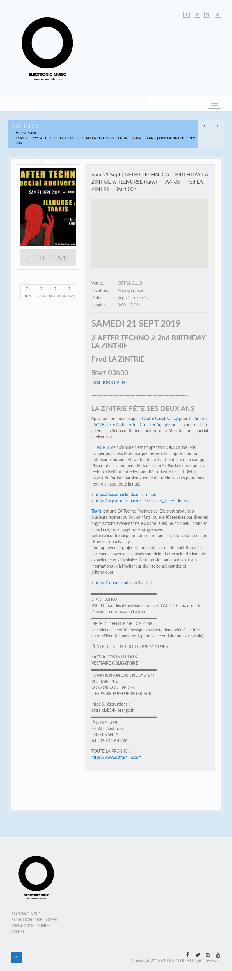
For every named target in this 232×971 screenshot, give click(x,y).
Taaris (96, 510)
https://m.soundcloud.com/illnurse (125, 494)
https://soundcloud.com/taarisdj (123, 582)
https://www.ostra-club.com (116, 757)
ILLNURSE (100, 447)
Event (31, 132)
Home (20, 132)
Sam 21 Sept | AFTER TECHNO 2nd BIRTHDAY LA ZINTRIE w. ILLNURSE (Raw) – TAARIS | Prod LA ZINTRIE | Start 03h (149, 181)
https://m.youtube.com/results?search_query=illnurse (142, 500)
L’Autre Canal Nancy (160, 418)
